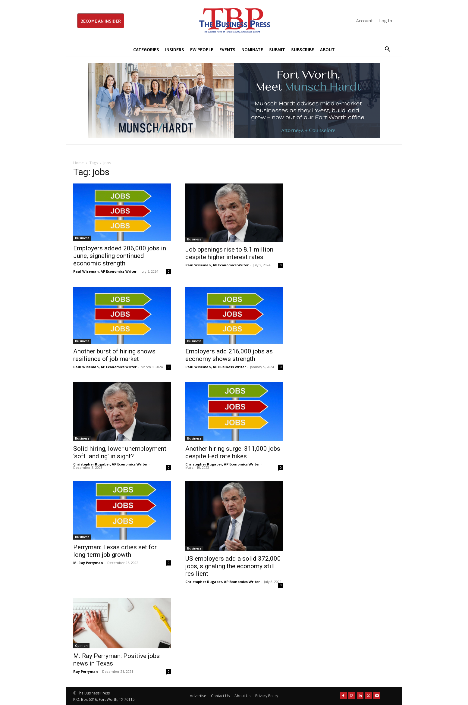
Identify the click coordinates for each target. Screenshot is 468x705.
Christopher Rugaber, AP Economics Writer (110, 464)
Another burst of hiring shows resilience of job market (114, 355)
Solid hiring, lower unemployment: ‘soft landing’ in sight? (120, 452)
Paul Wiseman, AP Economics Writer (105, 271)
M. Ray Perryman (88, 562)
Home (78, 162)
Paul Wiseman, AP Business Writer (215, 367)
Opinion (81, 646)
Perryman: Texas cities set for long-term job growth (115, 551)
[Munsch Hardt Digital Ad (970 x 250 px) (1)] (234, 100)
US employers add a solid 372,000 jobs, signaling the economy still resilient (233, 566)
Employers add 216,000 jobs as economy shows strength (229, 355)
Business (82, 238)
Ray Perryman (85, 671)
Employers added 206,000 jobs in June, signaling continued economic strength (119, 256)
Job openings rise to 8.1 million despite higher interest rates (229, 253)
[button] (385, 49)
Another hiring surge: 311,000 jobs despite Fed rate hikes (232, 452)
